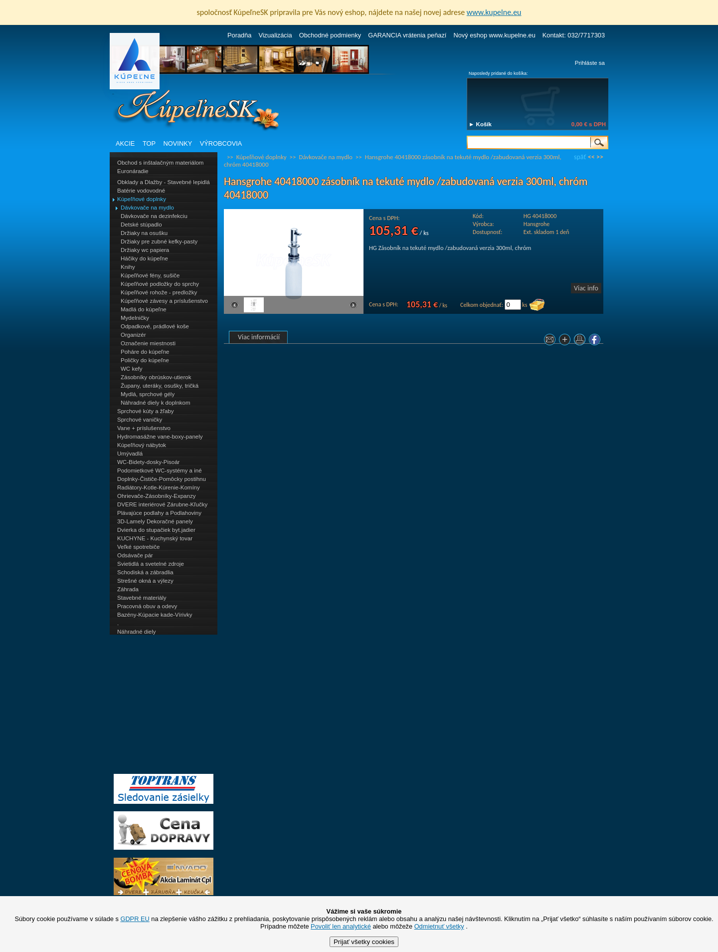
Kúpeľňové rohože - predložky (159, 292)
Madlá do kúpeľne (144, 309)
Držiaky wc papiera (145, 250)
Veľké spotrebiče (138, 547)
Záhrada (128, 589)
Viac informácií (259, 337)
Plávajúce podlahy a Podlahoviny (159, 513)
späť (580, 157)
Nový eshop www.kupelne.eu (494, 35)
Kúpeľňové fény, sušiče (150, 275)
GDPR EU (134, 919)
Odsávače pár (135, 555)
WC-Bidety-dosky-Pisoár (148, 462)
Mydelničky (135, 318)
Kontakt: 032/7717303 (573, 35)
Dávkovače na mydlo (147, 208)
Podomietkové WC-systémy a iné (159, 471)
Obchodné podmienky (330, 35)
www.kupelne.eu (494, 12)
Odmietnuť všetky (439, 926)
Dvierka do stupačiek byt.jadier (156, 530)
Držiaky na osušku (144, 233)
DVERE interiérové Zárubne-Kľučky (162, 504)
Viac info (586, 288)
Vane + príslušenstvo (144, 428)
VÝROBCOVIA (221, 143)
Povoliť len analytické (341, 926)
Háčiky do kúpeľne (144, 258)
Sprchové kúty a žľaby (145, 411)
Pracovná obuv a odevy (147, 606)
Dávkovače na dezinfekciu (154, 216)
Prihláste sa (590, 63)
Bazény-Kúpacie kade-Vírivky (154, 615)
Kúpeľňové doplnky (141, 199)
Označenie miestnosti (148, 343)
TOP (149, 143)
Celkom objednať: (481, 304)
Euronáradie (133, 171)
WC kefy (132, 369)
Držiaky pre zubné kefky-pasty (159, 241)
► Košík (480, 124)
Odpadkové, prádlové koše (155, 326)
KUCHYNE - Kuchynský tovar (154, 538)
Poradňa (239, 35)
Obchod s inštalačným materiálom (160, 163)
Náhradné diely (136, 632)
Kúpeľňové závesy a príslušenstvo (164, 301)
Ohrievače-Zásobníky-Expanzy (156, 496)
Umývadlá (130, 454)
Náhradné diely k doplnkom (155, 403)
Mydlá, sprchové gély (148, 394)
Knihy (128, 267)
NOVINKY (178, 143)
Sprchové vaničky (139, 420)
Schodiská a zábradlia (145, 572)
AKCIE (125, 143)
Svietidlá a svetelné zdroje (150, 564)
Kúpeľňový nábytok (141, 445)
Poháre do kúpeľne (145, 352)
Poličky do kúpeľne (145, 360)
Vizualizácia (275, 35)
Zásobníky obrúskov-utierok (156, 377)
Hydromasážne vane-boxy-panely (160, 437)
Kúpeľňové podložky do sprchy (160, 284)
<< (591, 157)
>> (599, 157)
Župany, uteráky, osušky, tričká (159, 386)
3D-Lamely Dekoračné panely (155, 521)
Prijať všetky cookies (364, 942)
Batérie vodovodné (141, 191)
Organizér (133, 335)
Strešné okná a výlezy (145, 581)
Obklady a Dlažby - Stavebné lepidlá (163, 182)
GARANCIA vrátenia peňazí (407, 35)
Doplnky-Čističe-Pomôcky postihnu (161, 479)
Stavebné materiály (142, 598)
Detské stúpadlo (141, 225)
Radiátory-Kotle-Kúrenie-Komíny (158, 487)
